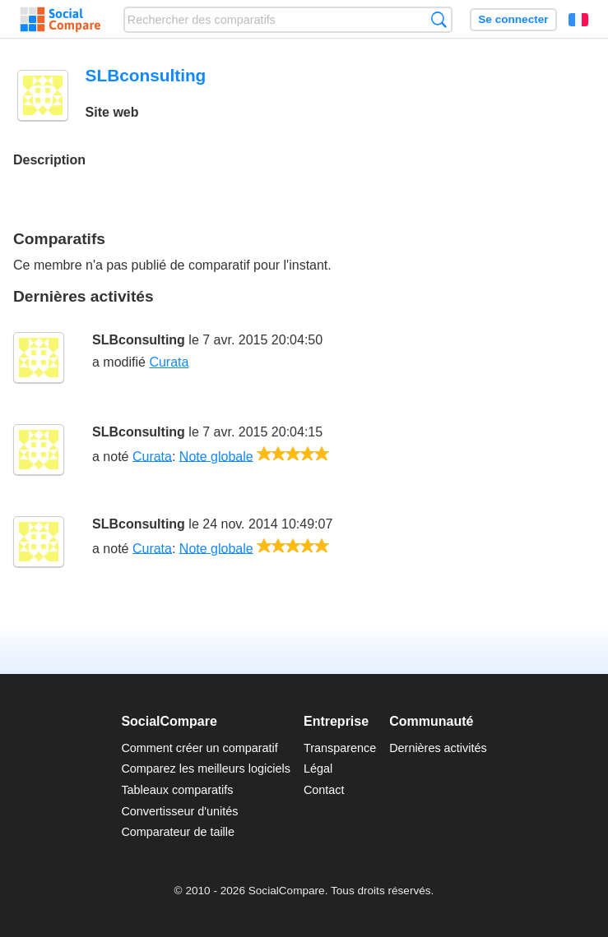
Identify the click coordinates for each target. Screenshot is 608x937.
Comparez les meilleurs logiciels (205, 768)
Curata (168, 362)
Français (578, 19)
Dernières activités (437, 748)
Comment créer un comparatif (199, 748)
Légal (318, 768)
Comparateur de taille (177, 831)
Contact (324, 789)
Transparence (340, 748)
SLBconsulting (138, 340)
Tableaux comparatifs (177, 789)
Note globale (216, 456)
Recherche (439, 19)
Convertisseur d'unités (179, 811)
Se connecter (513, 19)
